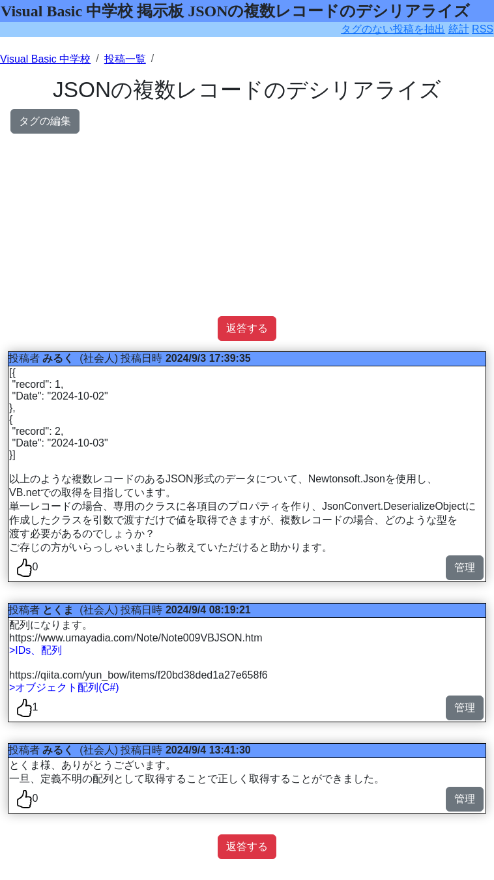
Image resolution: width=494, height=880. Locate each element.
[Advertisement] (247, 225)
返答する (247, 328)
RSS (482, 29)
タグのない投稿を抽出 (393, 29)
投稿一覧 (125, 59)
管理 (464, 567)
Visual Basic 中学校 (45, 59)
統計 (458, 29)
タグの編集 (45, 120)
